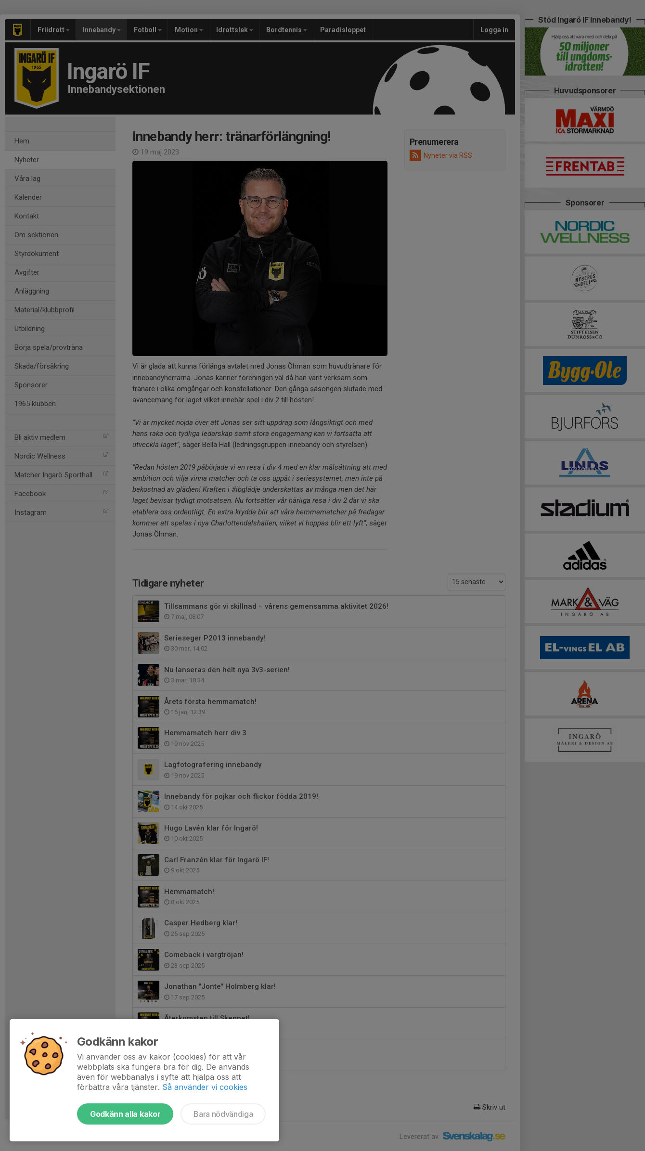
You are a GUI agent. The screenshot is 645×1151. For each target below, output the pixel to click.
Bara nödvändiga (223, 1114)
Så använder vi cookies (204, 1087)
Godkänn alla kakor (125, 1114)
